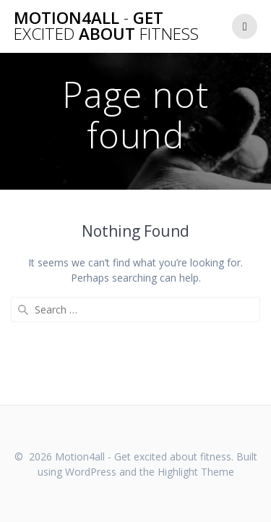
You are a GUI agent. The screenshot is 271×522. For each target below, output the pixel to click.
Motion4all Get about (106, 26)
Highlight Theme (196, 472)
